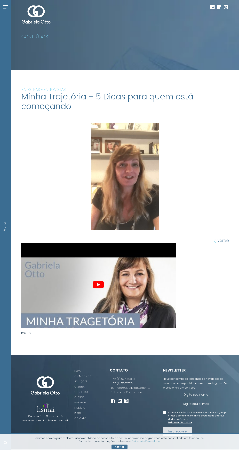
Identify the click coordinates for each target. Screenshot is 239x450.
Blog (77, 413)
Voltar (221, 241)
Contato (80, 418)
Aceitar (119, 446)
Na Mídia (79, 407)
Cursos (79, 397)
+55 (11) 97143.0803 (123, 379)
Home (77, 371)
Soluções (80, 381)
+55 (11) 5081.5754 (122, 383)
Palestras (80, 402)
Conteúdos (81, 392)
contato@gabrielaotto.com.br (131, 387)
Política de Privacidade (126, 392)
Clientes (79, 386)
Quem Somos (82, 376)
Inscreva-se (177, 431)
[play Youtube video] (98, 284)
